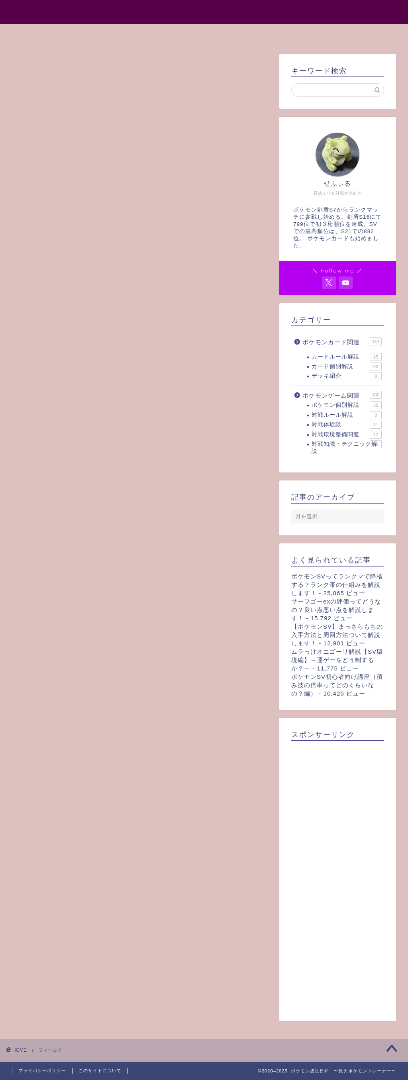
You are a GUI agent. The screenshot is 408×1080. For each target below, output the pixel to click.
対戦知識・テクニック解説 (347, 447)
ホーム (116, 33)
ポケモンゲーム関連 (342, 395)
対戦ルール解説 (347, 415)
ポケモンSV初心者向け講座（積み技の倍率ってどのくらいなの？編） (337, 685)
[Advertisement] (337, 878)
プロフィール (165, 33)
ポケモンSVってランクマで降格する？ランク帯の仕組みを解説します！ (337, 584)
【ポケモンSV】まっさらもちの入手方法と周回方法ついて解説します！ (337, 635)
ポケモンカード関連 (342, 341)
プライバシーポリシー (42, 1070)
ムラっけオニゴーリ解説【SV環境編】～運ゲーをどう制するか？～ (337, 660)
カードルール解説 (347, 357)
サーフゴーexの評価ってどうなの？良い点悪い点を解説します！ (336, 609)
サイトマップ (223, 33)
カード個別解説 (347, 366)
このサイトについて (100, 1070)
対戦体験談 (347, 425)
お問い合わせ (282, 33)
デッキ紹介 (347, 376)
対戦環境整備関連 (347, 435)
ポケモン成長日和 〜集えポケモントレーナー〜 (204, 11)
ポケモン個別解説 (347, 405)
